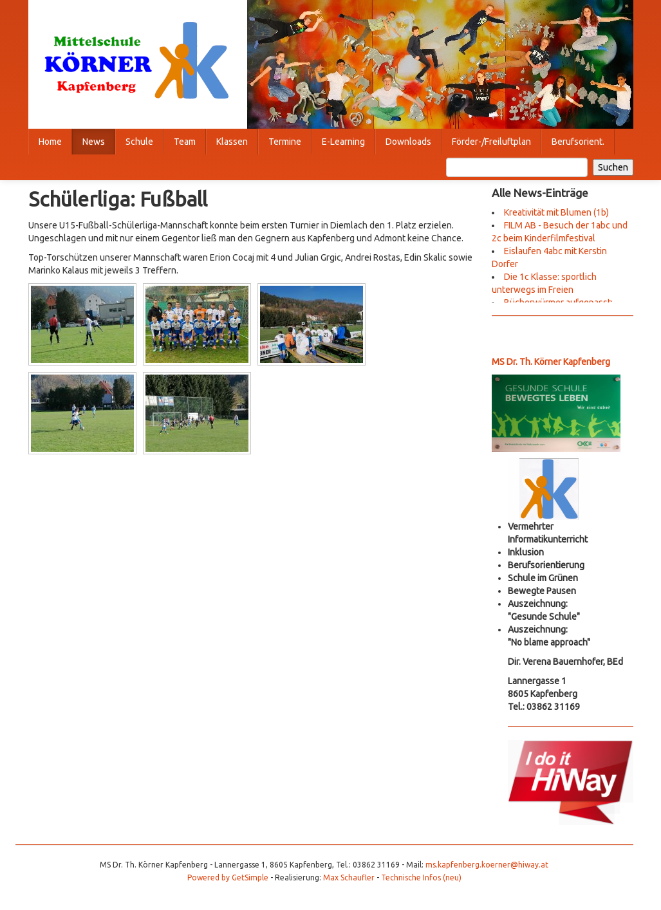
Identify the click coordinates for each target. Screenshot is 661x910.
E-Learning (343, 141)
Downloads (408, 141)
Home (50, 141)
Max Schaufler (349, 877)
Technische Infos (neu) (421, 877)
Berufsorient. (578, 141)
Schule (139, 141)
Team (185, 141)
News (93, 141)
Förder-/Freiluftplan (491, 141)
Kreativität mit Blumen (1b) (556, 212)
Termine (284, 141)
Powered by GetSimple (227, 877)
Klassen (232, 141)
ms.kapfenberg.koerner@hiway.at (486, 864)
